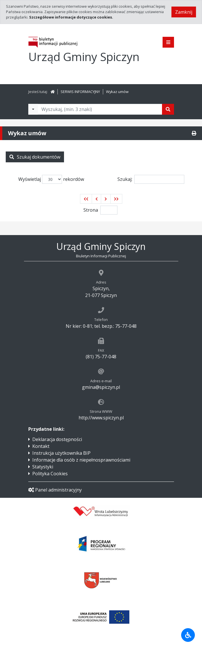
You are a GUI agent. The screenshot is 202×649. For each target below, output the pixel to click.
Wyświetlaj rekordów (51, 179)
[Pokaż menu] (168, 42)
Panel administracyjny (55, 490)
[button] (86, 199)
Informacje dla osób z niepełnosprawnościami (81, 460)
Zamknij (183, 12)
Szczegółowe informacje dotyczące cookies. (71, 17)
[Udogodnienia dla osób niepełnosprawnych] (188, 635)
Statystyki (42, 467)
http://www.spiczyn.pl (101, 418)
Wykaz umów (117, 91)
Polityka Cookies (50, 473)
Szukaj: (150, 179)
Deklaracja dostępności (57, 439)
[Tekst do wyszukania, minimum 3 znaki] (100, 109)
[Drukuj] (194, 133)
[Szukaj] (168, 109)
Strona (90, 210)
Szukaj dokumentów (34, 157)
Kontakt (40, 446)
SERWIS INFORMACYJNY (80, 91)
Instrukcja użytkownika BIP (61, 453)
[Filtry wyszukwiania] (33, 109)
